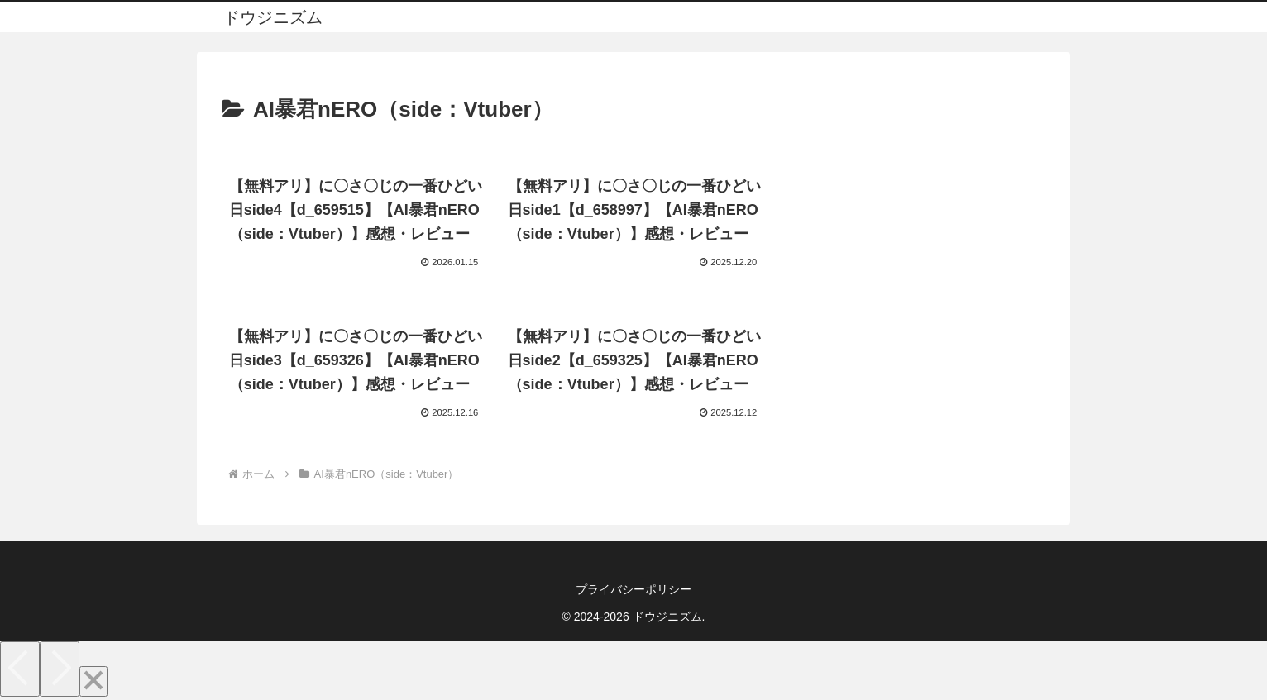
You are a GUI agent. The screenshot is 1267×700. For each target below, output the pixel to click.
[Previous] (20, 669)
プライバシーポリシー (633, 589)
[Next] (59, 669)
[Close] (93, 681)
